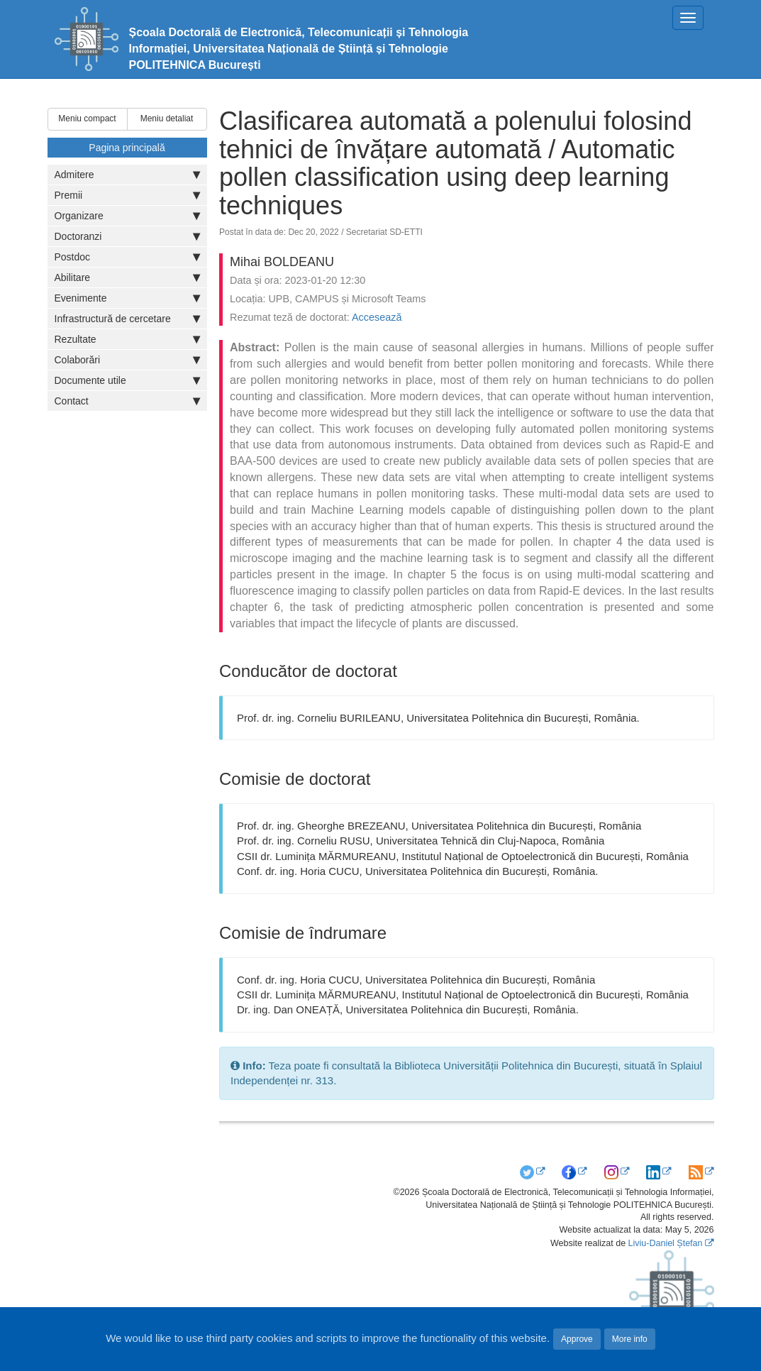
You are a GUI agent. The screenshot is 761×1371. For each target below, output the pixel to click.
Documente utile (127, 380)
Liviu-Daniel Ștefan (665, 1243)
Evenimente (127, 298)
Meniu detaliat (167, 118)
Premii (127, 195)
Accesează (376, 317)
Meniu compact (87, 118)
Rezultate (127, 339)
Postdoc (127, 257)
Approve (577, 1339)
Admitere (127, 174)
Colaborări (127, 360)
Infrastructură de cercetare (127, 319)
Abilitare (127, 277)
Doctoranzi (127, 236)
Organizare (127, 216)
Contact (127, 401)
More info (630, 1339)
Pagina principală (127, 147)
